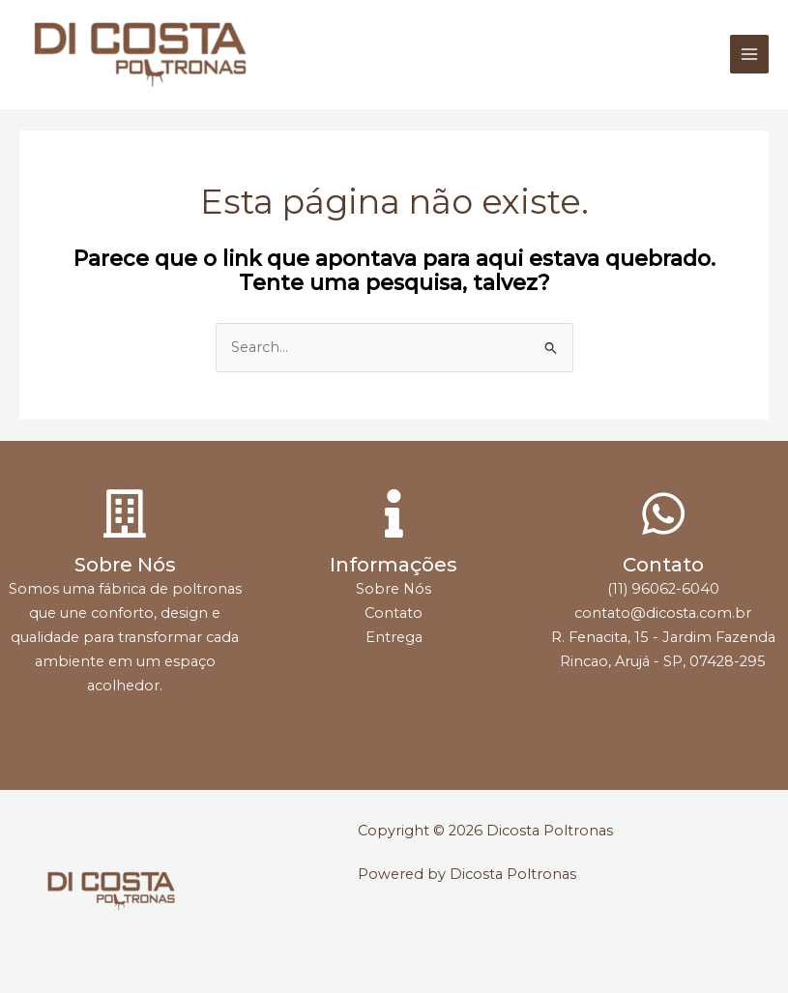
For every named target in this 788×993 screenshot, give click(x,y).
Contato (663, 564)
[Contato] (663, 513)
